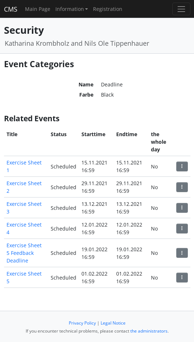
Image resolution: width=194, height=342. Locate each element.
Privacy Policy (82, 323)
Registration (107, 8)
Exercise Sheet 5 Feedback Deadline (24, 253)
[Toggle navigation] (181, 9)
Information (69, 8)
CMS (10, 9)
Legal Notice (113, 323)
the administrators (149, 331)
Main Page (37, 8)
